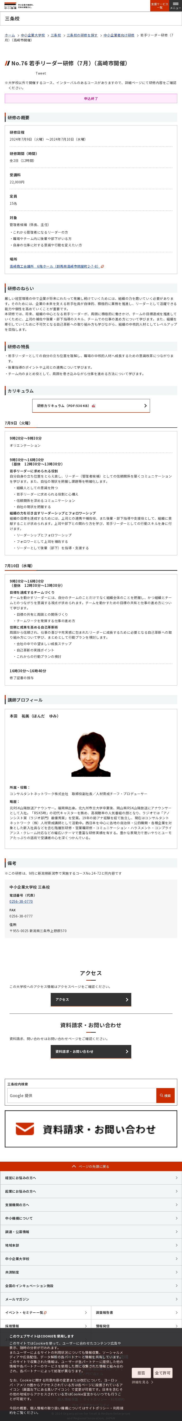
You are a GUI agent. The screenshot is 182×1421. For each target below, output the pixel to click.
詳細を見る (140, 1381)
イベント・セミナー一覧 (25, 1312)
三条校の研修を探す (82, 35)
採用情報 (12, 1326)
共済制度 (12, 1272)
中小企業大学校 (33, 35)
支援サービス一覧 (159, 5)
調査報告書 (104, 1312)
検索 (165, 1095)
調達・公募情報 (17, 1231)
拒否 (141, 1373)
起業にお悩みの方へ (20, 1191)
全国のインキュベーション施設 (29, 1285)
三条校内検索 (17, 1084)
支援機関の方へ (17, 1204)
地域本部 (12, 1245)
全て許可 (163, 1373)
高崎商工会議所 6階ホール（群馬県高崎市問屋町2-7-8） (57, 266)
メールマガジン (17, 1299)
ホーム (10, 35)
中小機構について (19, 1218)
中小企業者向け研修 (119, 35)
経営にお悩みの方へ (20, 1177)
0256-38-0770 (21, 901)
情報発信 (103, 1326)
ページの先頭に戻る (94, 1166)
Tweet (41, 73)
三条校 (56, 35)
